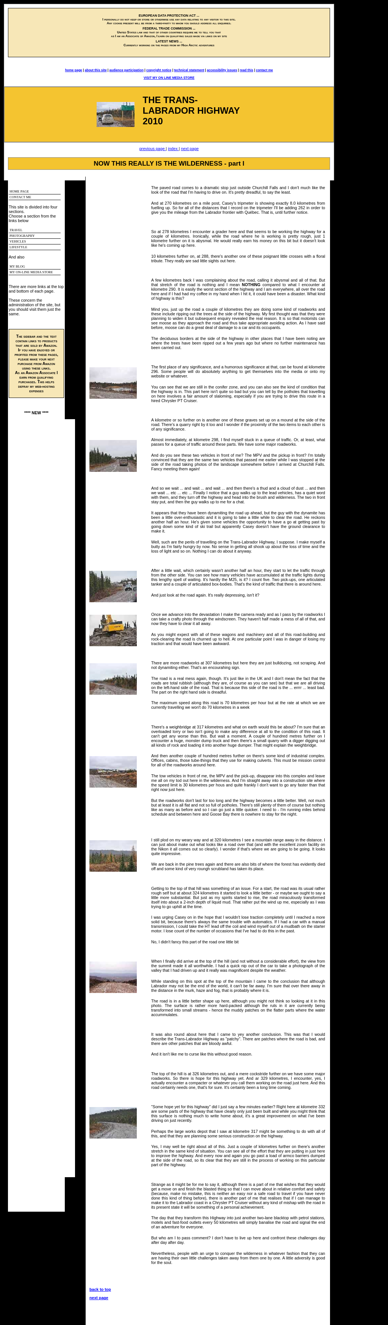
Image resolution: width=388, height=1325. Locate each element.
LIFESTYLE (18, 247)
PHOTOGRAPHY (22, 236)
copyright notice (158, 70)
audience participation (127, 70)
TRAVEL (15, 230)
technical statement (189, 70)
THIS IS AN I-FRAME (42, 798)
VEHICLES (17, 241)
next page (190, 148)
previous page (152, 148)
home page (73, 70)
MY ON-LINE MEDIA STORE (31, 272)
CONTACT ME (20, 197)
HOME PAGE (19, 191)
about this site (96, 70)
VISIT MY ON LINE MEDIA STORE (169, 78)
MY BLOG (17, 266)
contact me (264, 70)
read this (246, 70)
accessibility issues (222, 70)
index (173, 148)
